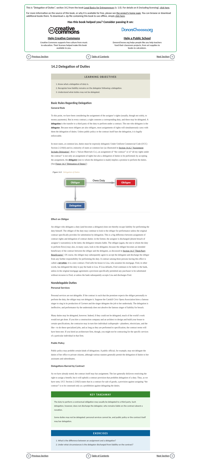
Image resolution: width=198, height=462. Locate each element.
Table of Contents (100, 56)
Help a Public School (137, 38)
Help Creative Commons (64, 38)
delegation (56, 123)
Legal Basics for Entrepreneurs (99, 7)
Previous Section (40, 56)
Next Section (163, 56)
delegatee (73, 160)
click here (164, 7)
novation (62, 263)
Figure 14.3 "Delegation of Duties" (71, 164)
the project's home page (128, 13)
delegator (55, 127)
